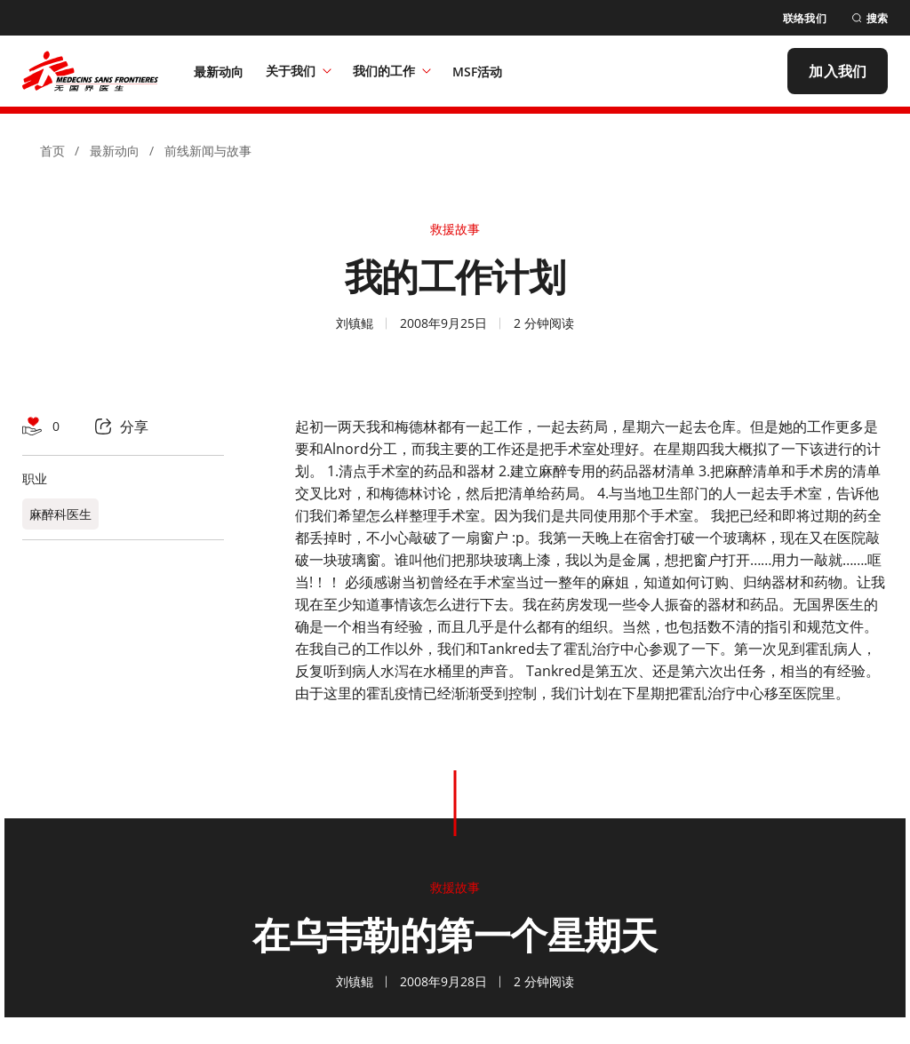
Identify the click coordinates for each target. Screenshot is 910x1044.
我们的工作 (392, 70)
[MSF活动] (477, 71)
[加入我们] (837, 71)
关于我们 (298, 70)
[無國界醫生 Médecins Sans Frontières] (90, 71)
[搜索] (869, 18)
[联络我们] (804, 18)
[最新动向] (219, 71)
